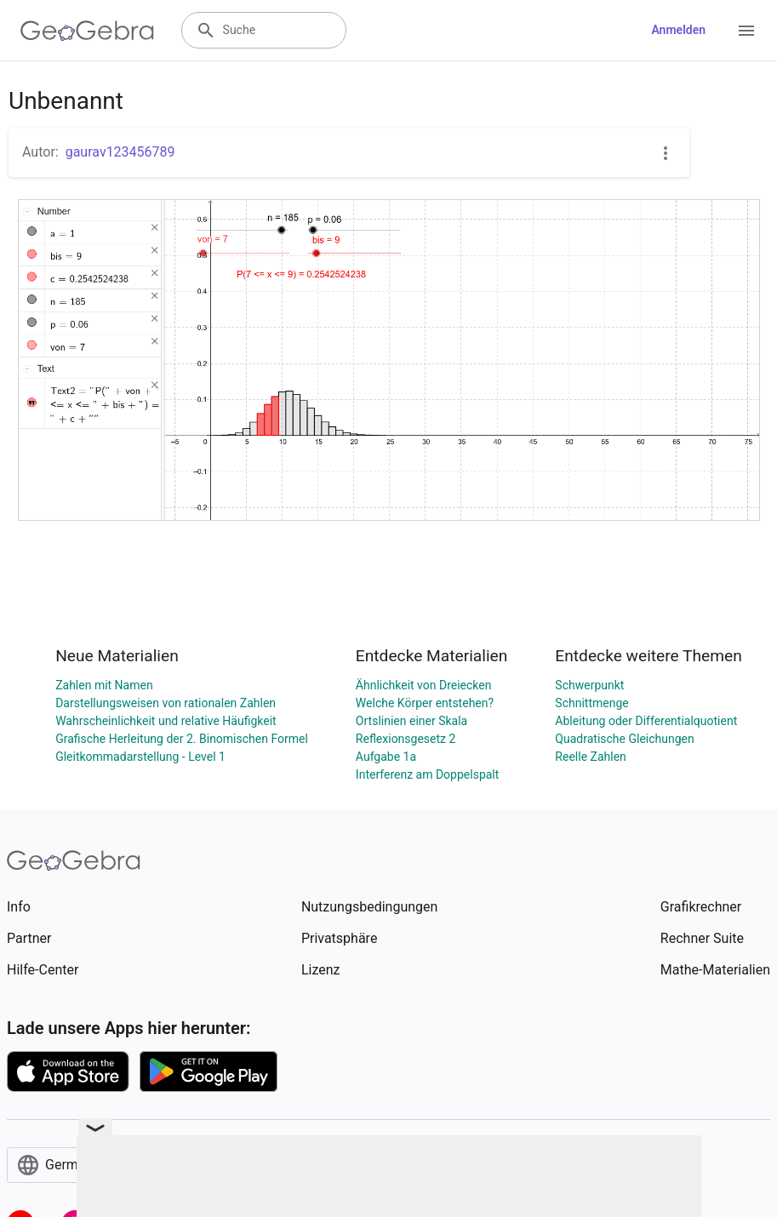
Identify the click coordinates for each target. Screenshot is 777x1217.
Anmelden (678, 30)
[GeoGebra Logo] (87, 30)
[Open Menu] (746, 30)
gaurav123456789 (120, 152)
